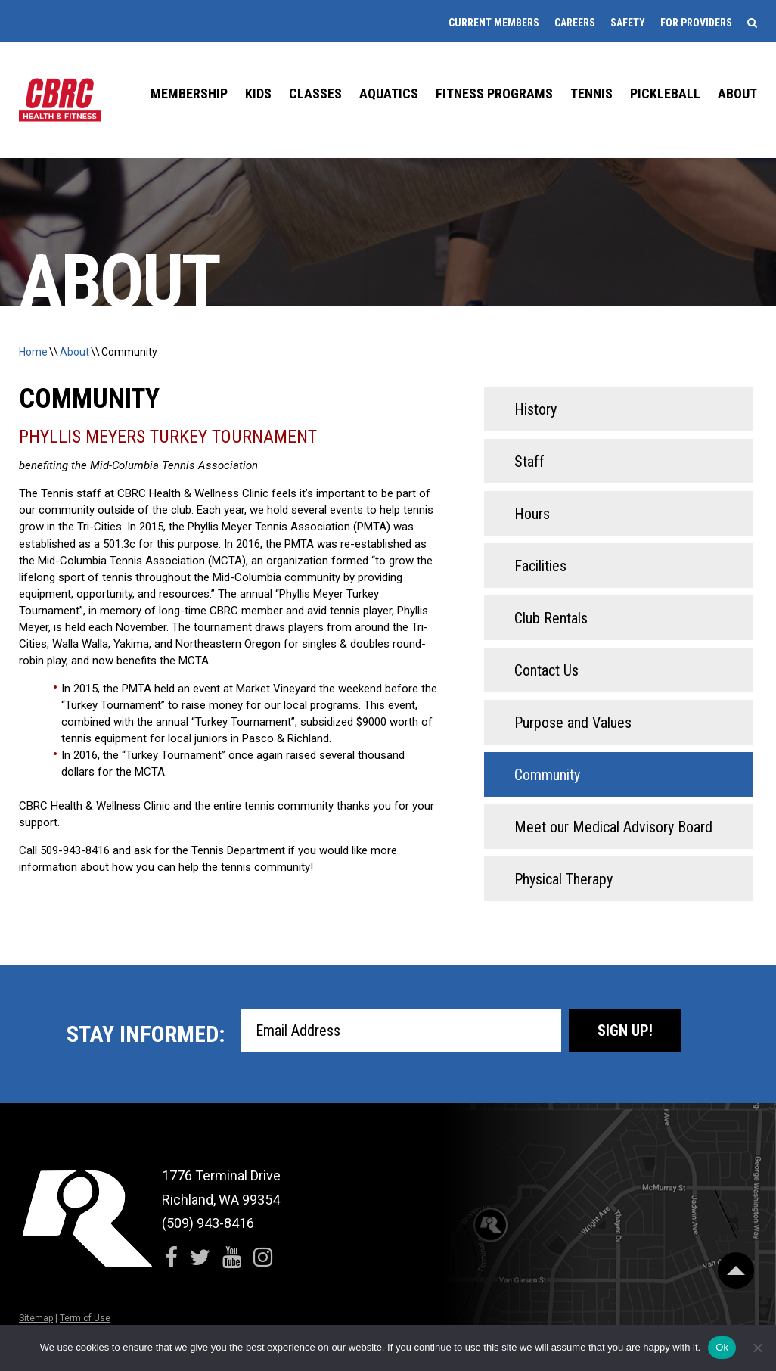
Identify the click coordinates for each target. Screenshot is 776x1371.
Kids (258, 93)
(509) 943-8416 (208, 1223)
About (737, 93)
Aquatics (388, 93)
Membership (189, 93)
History (535, 409)
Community (129, 352)
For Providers (696, 23)
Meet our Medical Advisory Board (613, 827)
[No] (757, 1347)
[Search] (752, 23)
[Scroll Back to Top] (736, 1270)
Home (33, 352)
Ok (721, 1347)
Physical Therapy (563, 879)
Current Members (494, 23)
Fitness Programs (494, 93)
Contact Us (546, 670)
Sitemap (36, 1318)
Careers (574, 23)
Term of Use (85, 1318)
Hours (532, 514)
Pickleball (665, 93)
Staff (529, 461)
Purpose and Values (573, 722)
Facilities (540, 566)
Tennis (591, 93)
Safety (627, 23)
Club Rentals (551, 618)
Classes (315, 93)
